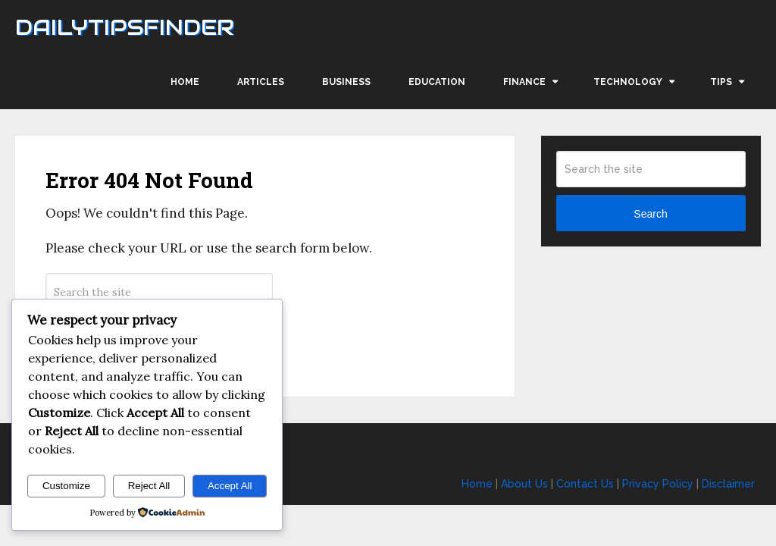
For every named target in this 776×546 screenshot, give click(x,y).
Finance (524, 82)
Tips (721, 82)
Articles (260, 82)
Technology (627, 82)
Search (650, 214)
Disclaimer (728, 484)
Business (346, 82)
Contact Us (585, 484)
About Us (524, 484)
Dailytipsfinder (124, 27)
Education (436, 82)
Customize (66, 485)
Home (185, 82)
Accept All (230, 485)
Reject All (149, 485)
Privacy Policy (657, 484)
